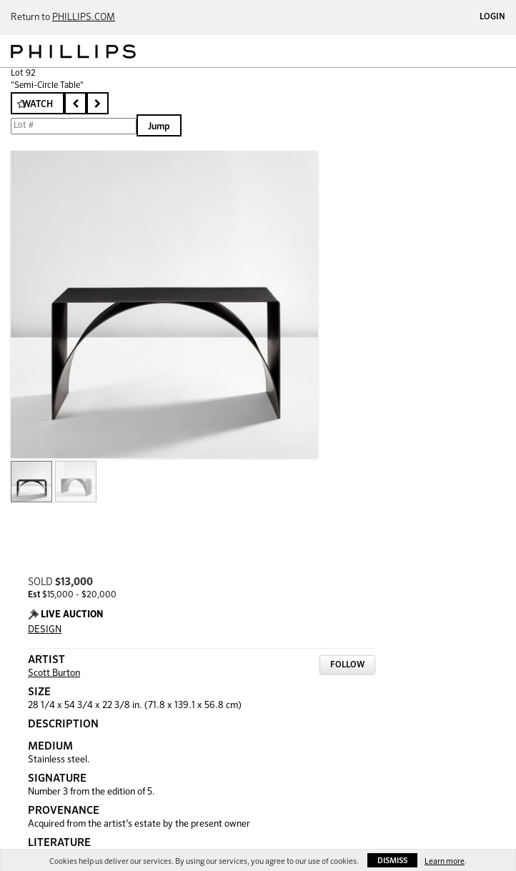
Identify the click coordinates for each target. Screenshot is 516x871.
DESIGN (44, 629)
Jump (159, 126)
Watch (37, 104)
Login (492, 17)
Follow (347, 665)
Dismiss (392, 861)
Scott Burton (54, 673)
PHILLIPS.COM (83, 17)
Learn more (445, 861)
